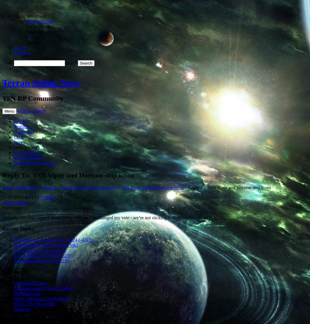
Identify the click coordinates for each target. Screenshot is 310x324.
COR (18, 137)
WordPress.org (39, 21)
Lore (18, 142)
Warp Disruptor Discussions (40, 250)
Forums (50, 187)
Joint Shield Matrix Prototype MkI (46, 245)
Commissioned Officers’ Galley (43, 288)
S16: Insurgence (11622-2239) (42, 260)
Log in (20, 47)
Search (71, 62)
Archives (22, 309)
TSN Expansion (28, 157)
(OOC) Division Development (89, 187)
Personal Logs (27, 293)
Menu (9, 111)
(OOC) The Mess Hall (34, 303)
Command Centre (30, 283)
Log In (20, 121)
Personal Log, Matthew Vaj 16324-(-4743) (53, 240)
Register (21, 52)
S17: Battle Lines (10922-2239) (43, 255)
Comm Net (24, 131)
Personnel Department (34, 163)
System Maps (26, 152)
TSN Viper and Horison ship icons (152, 187)
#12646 (48, 197)
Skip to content (32, 110)
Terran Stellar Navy (41, 83)
